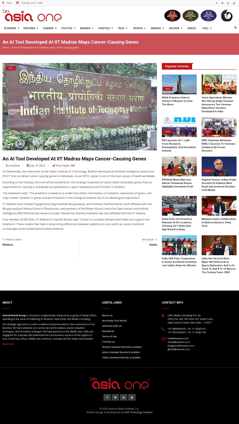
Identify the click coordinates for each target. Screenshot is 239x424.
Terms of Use (109, 336)
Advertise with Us (111, 326)
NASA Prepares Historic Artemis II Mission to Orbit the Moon (177, 101)
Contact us (108, 341)
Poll (206, 28)
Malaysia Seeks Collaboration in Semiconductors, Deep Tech (219, 222)
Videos (191, 28)
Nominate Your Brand (114, 320)
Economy (10, 28)
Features (29, 28)
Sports (138, 28)
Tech (121, 28)
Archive (174, 28)
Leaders (48, 28)
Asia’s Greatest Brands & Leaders (121, 352)
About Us (107, 315)
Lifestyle (104, 28)
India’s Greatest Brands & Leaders (121, 357)
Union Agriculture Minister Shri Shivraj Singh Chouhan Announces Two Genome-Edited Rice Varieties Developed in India (217, 104)
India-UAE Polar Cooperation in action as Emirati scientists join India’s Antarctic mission (179, 262)
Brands (85, 28)
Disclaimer (108, 331)
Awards (156, 28)
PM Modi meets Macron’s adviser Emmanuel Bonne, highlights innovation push (177, 183)
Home (5, 47)
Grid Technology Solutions (139, 412)
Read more (8, 344)
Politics (67, 28)
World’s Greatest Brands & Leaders (122, 347)
